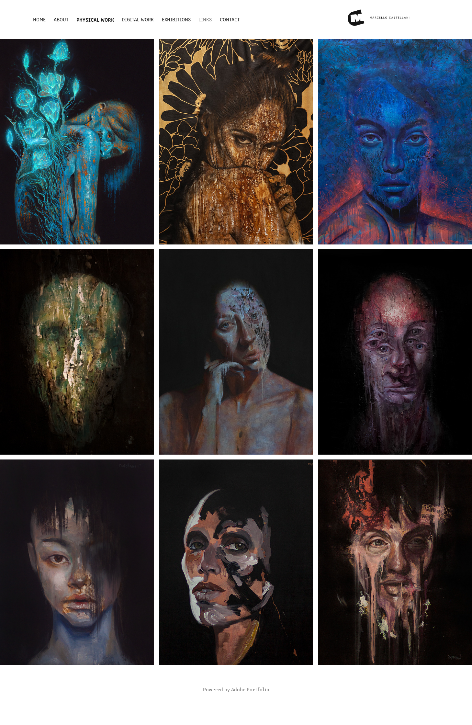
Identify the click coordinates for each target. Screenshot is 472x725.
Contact (230, 19)
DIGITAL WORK (138, 19)
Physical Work (95, 19)
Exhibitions (176, 19)
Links (205, 19)
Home (39, 19)
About (61, 19)
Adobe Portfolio (250, 689)
